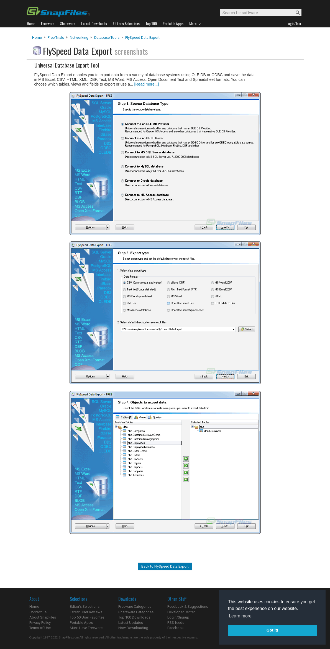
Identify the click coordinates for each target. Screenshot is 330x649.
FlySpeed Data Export (142, 37)
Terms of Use (40, 628)
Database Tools (106, 37)
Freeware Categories (134, 606)
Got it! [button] (272, 630)
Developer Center (181, 612)
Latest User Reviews (86, 612)
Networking (79, 37)
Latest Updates (130, 622)
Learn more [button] (240, 616)
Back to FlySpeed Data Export (165, 566)
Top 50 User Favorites (87, 617)
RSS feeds (175, 622)
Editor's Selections (84, 606)
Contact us (38, 612)
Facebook (175, 628)
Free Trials (56, 37)
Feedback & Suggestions (187, 606)
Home (37, 37)
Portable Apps (81, 622)
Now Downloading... (134, 628)
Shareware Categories (136, 612)
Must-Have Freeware (86, 628)
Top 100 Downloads (134, 617)
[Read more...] (146, 84)
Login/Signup (178, 617)
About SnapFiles (42, 617)
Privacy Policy (40, 622)
